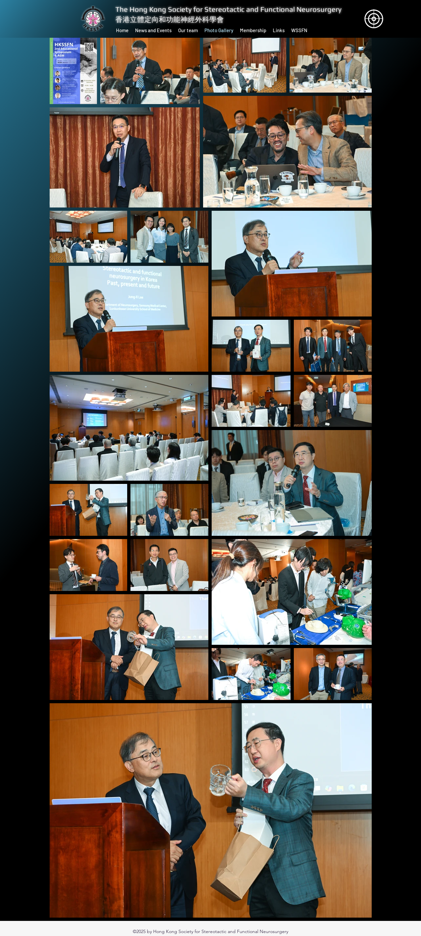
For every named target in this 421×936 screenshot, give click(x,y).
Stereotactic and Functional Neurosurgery (272, 9)
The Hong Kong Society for (159, 9)
